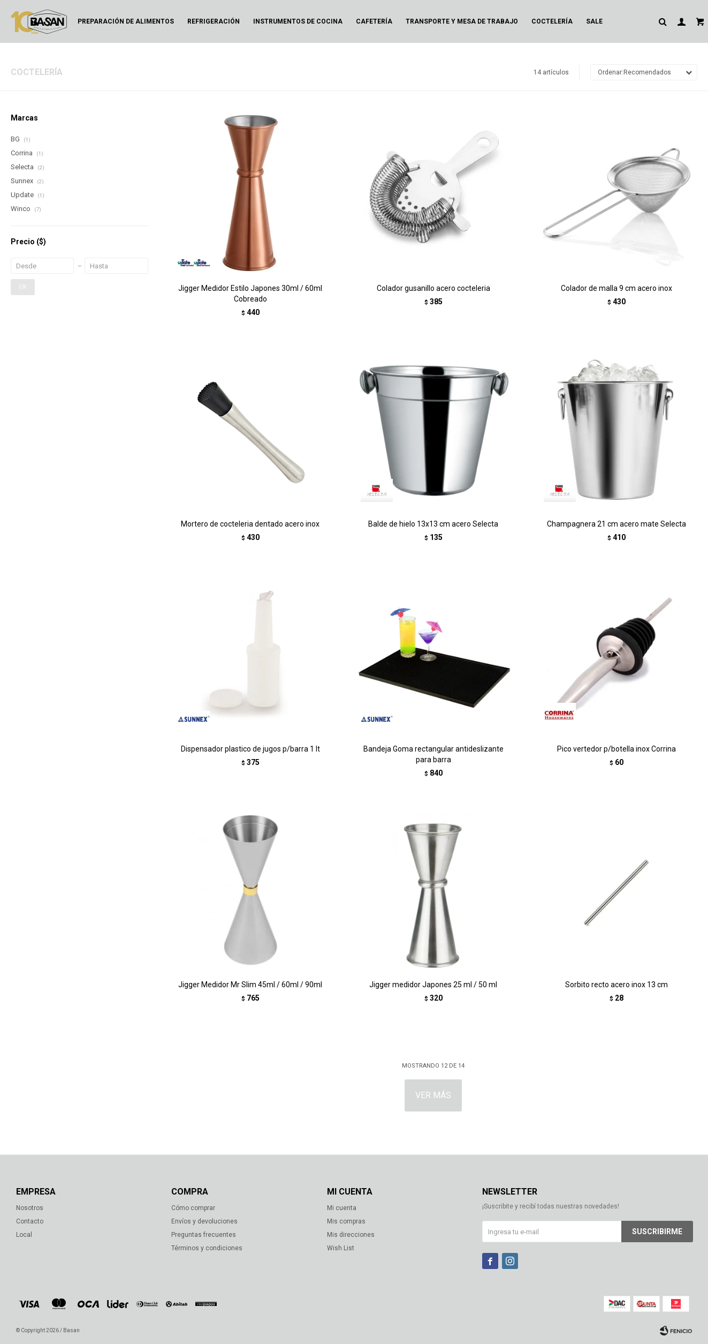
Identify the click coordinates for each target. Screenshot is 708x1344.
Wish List (340, 1248)
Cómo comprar (193, 1208)
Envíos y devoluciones (204, 1221)
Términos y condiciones (206, 1248)
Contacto (29, 1221)
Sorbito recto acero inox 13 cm (616, 984)
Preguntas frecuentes (203, 1234)
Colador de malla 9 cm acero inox (616, 288)
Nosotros (29, 1208)
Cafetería (374, 21)
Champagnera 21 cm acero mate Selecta (616, 524)
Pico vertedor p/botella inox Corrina (616, 749)
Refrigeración (213, 21)
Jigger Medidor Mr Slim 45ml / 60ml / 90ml (250, 984)
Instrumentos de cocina (297, 21)
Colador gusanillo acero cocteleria (433, 288)
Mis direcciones (351, 1234)
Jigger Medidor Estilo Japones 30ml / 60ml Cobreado (250, 293)
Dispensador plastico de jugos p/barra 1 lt (250, 749)
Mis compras (346, 1221)
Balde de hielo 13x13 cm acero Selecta (433, 524)
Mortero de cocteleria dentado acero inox (250, 524)
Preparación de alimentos (126, 21)
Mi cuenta (341, 1208)
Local (24, 1234)
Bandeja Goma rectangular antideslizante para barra (433, 754)
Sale (594, 21)
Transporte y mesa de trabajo (462, 21)
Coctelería (552, 21)
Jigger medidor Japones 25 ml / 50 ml (433, 984)
